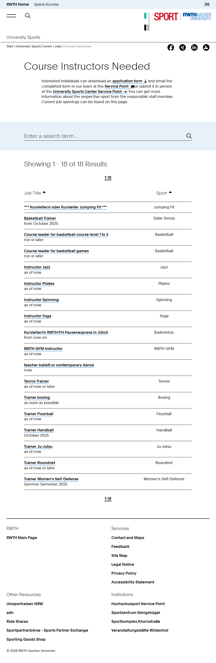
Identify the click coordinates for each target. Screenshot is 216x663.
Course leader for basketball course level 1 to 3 (66, 234)
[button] (11, 16)
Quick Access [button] (46, 4)
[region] (108, 336)
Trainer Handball (39, 430)
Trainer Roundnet (39, 462)
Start (10, 46)
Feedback (120, 546)
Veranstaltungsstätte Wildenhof (139, 630)
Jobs (58, 46)
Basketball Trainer (40, 218)
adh (10, 612)
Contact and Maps (127, 537)
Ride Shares (17, 621)
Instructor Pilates (39, 283)
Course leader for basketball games (56, 251)
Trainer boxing (37, 397)
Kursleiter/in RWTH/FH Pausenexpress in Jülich (66, 332)
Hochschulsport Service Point (138, 604)
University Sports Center (34, 46)
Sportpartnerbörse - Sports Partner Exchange (47, 630)
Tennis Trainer (36, 381)
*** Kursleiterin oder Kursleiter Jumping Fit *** (65, 207)
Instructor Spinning (41, 299)
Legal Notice (122, 564)
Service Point (117, 86)
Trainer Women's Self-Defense (51, 479)
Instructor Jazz (37, 267)
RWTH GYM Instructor (43, 348)
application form (127, 81)
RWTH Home (18, 4)
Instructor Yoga (37, 316)
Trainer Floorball (38, 414)
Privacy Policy (123, 573)
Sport (161, 193)
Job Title (32, 193)
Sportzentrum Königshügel (135, 612)
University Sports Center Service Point (87, 91)
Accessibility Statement (132, 582)
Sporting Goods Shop (26, 639)
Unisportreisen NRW (25, 604)
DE (207, 4)
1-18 (108, 177)
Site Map (119, 555)
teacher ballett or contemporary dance (59, 365)
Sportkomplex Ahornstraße (135, 621)
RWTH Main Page (22, 537)
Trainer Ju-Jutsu (38, 446)
